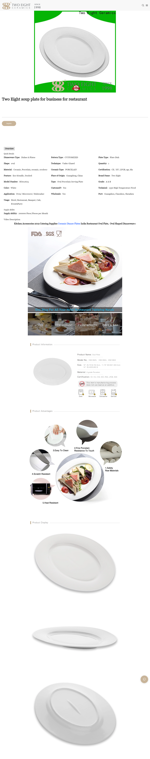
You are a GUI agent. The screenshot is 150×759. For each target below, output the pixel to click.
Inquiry (9, 123)
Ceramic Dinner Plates (69, 223)
